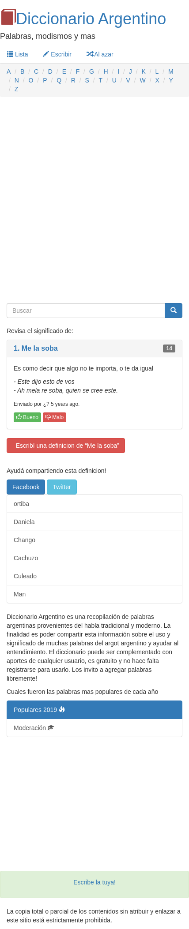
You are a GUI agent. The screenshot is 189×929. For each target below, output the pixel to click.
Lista (17, 54)
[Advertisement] (94, 200)
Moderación (34, 727)
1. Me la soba (36, 348)
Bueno (27, 417)
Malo (54, 417)
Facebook (25, 487)
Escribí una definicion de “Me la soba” (65, 445)
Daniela (24, 521)
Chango (24, 539)
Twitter (62, 487)
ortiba (21, 503)
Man (20, 594)
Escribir (57, 54)
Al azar (100, 54)
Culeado (25, 576)
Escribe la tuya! (94, 882)
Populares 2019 (39, 709)
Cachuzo (26, 558)
